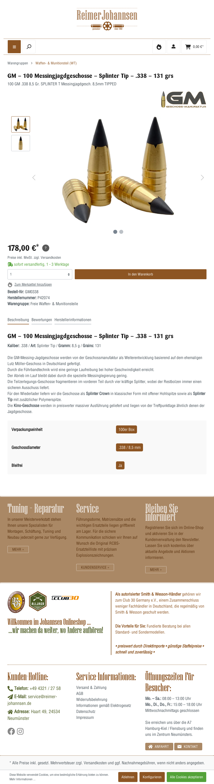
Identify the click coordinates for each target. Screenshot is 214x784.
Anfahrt (158, 746)
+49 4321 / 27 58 (45, 688)
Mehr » (18, 549)
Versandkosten (95, 762)
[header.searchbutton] (29, 46)
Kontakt (187, 746)
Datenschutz (85, 711)
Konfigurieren (152, 777)
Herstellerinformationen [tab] (72, 319)
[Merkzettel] (159, 46)
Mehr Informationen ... (23, 779)
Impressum (85, 717)
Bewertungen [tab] (42, 319)
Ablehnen (128, 777)
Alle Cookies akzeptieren (186, 777)
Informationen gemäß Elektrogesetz (103, 705)
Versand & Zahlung (91, 687)
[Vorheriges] (34, 178)
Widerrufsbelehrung (91, 699)
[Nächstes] (202, 178)
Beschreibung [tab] (18, 319)
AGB (79, 693)
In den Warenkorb (140, 274)
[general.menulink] (14, 46)
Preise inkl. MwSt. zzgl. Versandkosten (34, 257)
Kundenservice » (95, 567)
